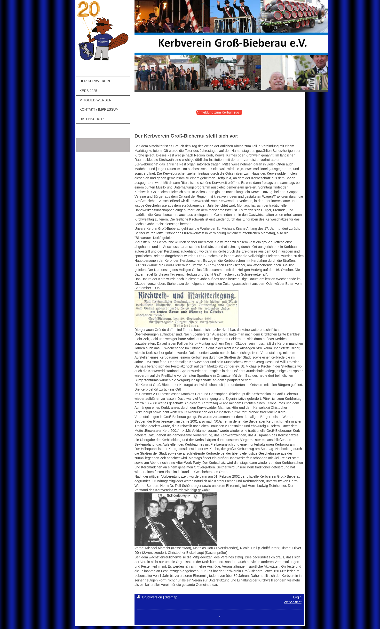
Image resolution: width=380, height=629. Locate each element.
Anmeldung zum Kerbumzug (217, 112)
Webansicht (292, 602)
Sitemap (171, 597)
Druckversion (150, 597)
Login (297, 597)
